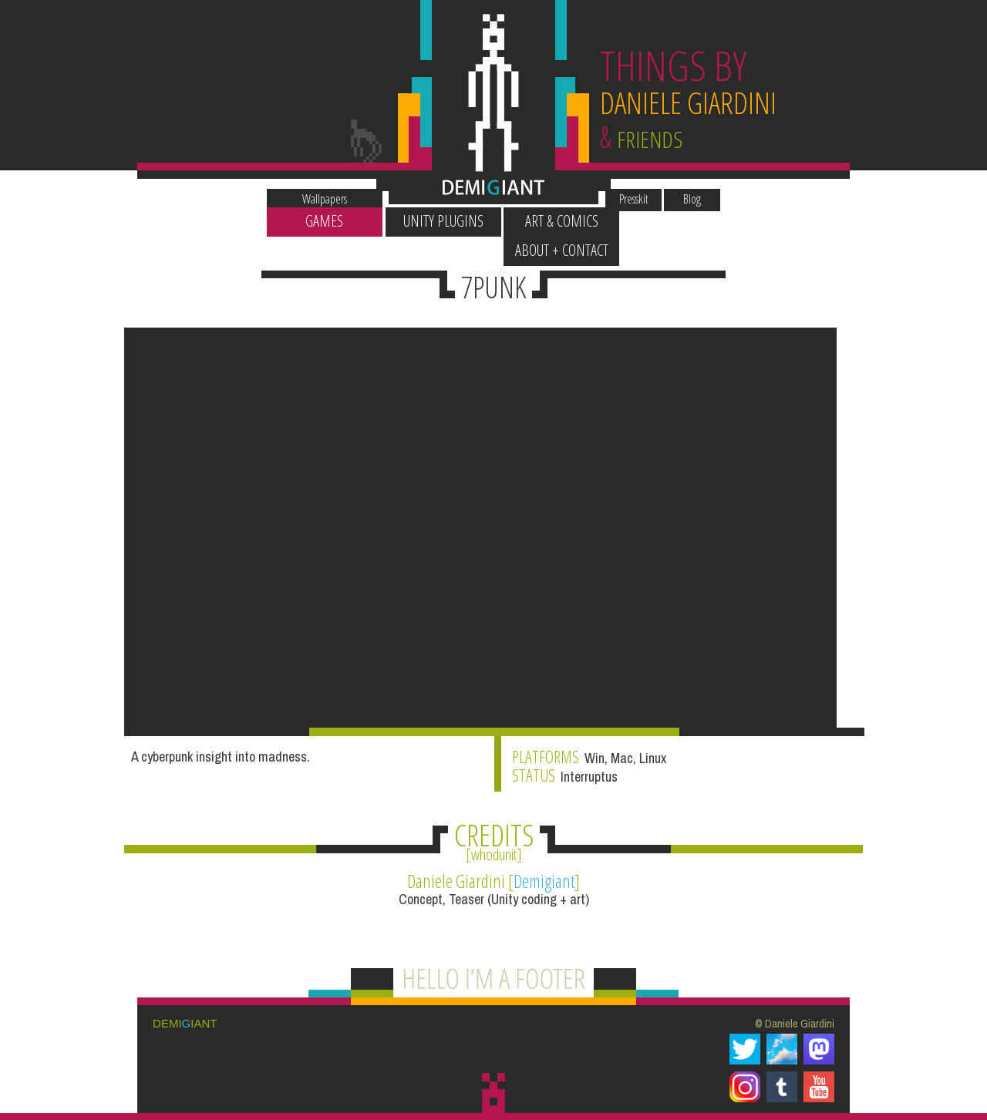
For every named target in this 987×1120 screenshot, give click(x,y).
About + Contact (672, 220)
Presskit (643, 191)
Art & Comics (553, 220)
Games (316, 220)
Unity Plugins (434, 220)
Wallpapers (315, 191)
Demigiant (544, 865)
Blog (701, 191)
